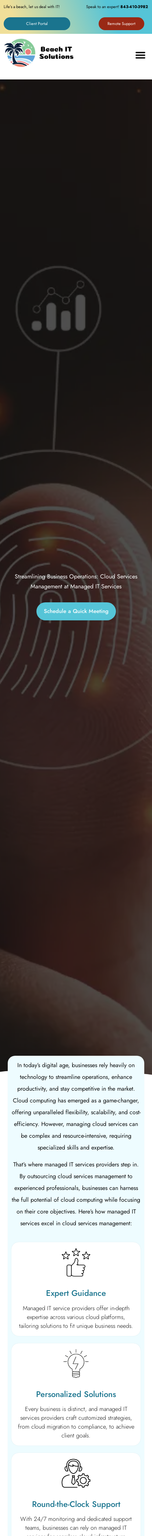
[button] (140, 55)
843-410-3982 (134, 7)
